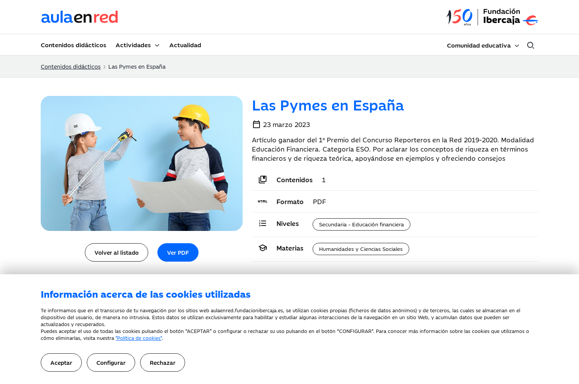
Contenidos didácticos (73, 44)
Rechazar (162, 362)
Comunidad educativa (479, 45)
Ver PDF (178, 252)
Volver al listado (116, 252)
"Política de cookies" (139, 337)
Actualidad (185, 44)
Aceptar (61, 362)
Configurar (111, 362)
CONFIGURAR (355, 330)
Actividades (133, 44)
